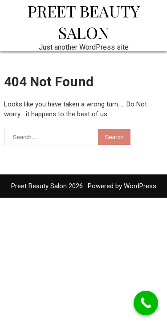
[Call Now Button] (146, 303)
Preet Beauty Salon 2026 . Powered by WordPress (83, 186)
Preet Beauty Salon (84, 21)
